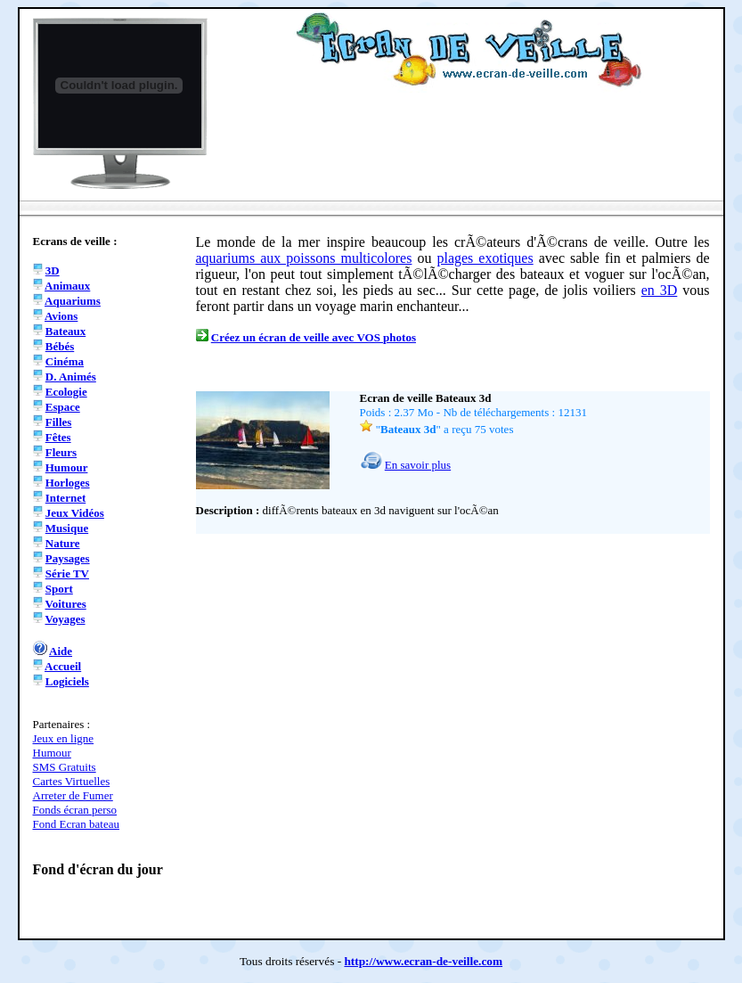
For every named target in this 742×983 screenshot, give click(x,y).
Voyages (65, 619)
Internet (65, 497)
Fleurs (61, 452)
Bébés (60, 346)
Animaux (67, 285)
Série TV (67, 573)
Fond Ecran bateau (76, 824)
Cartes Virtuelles (71, 781)
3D (52, 270)
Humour (66, 467)
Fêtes (58, 437)
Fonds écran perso (75, 809)
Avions (61, 316)
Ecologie (66, 391)
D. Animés (70, 376)
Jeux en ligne (63, 738)
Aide (60, 651)
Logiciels (67, 681)
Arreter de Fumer (73, 795)
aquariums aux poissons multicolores (304, 258)
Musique (66, 528)
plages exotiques (484, 258)
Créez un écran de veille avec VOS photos (313, 337)
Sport (59, 588)
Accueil (63, 666)
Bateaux (65, 331)
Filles (58, 422)
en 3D (659, 290)
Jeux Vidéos (74, 513)
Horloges (67, 482)
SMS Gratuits (64, 767)
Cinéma (64, 361)
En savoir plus (418, 464)
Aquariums (73, 300)
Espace (62, 407)
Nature (62, 543)
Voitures (65, 603)
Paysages (67, 558)
